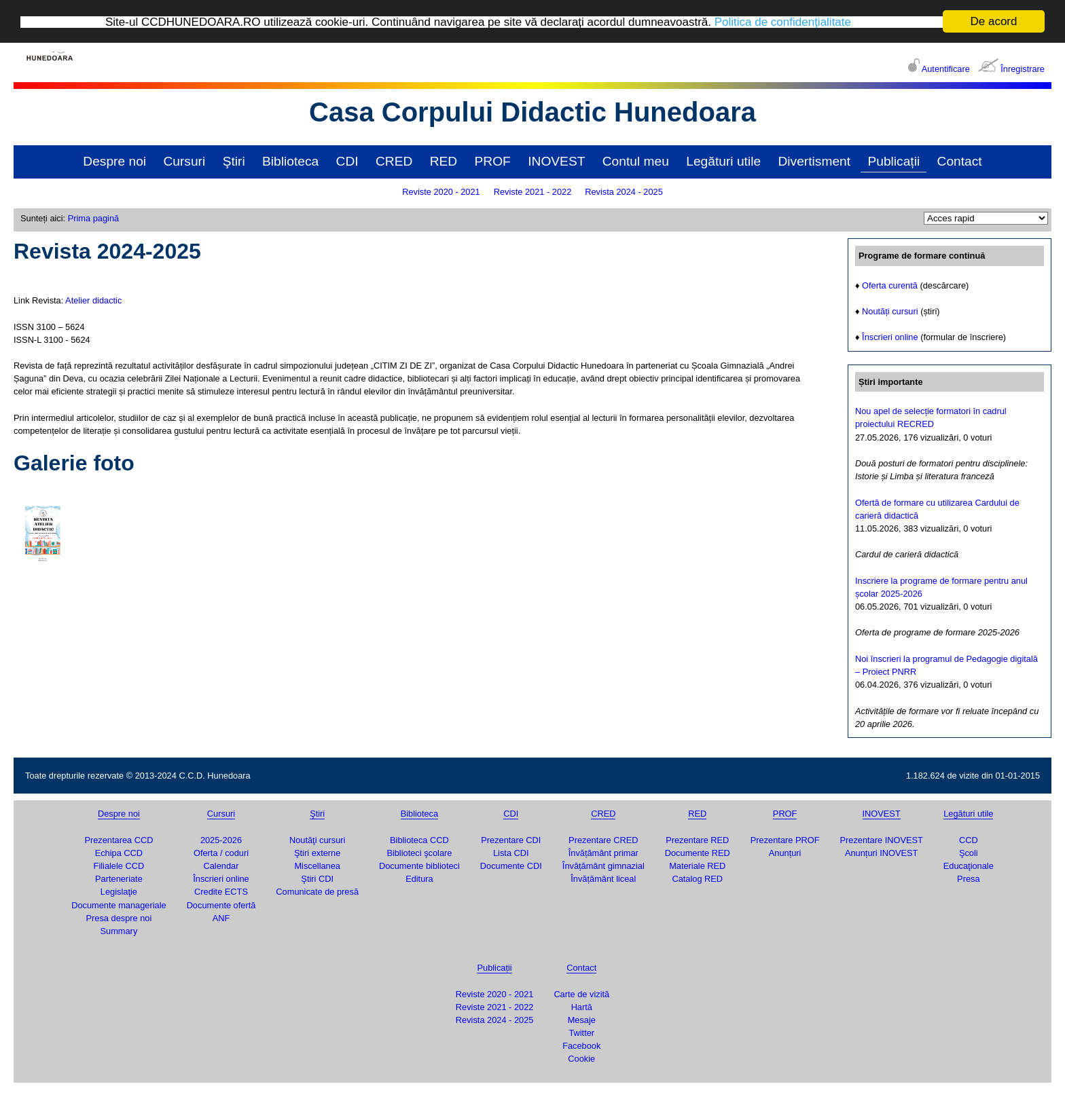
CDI (347, 160)
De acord (994, 20)
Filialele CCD (119, 865)
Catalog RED (697, 878)
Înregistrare (1022, 68)
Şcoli (968, 852)
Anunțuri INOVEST (881, 852)
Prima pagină (93, 217)
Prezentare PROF (785, 839)
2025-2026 (221, 839)
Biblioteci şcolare (419, 852)
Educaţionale (968, 865)
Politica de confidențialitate (783, 21)
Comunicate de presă (317, 892)
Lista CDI (511, 852)
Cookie (581, 1059)
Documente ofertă (221, 904)
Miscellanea (317, 865)
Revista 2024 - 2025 (624, 191)
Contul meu (635, 160)
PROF (493, 160)
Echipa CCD (119, 852)
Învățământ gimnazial (603, 865)
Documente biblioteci (419, 865)
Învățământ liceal (603, 878)
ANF (221, 917)
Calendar (221, 865)
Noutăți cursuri (890, 310)
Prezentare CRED (603, 839)
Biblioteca (290, 160)
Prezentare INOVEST (881, 839)
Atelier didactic (93, 300)
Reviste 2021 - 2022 (533, 191)
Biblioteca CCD (419, 839)
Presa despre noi (119, 917)
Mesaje (582, 1019)
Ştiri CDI (317, 878)
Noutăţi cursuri (317, 839)
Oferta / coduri (221, 852)
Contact (959, 160)
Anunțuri (785, 852)
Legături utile (723, 160)
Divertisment (814, 160)
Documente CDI (511, 865)
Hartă (581, 1006)
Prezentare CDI (511, 839)
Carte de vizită (581, 993)
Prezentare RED (697, 839)
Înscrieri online (890, 337)
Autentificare (946, 68)
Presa (968, 878)
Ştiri (234, 160)
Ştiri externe (317, 852)
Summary (119, 930)
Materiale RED (697, 865)
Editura (419, 878)
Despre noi (114, 160)
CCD (968, 839)
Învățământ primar (603, 852)
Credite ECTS (221, 892)
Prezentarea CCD (118, 839)
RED (444, 160)
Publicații (893, 160)
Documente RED (697, 852)
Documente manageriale (118, 904)
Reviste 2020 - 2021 (441, 191)
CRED (394, 160)
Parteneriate (119, 878)
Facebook (581, 1045)
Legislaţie (119, 892)
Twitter (581, 1032)
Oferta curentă (890, 285)
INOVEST (556, 160)
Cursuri (184, 160)
